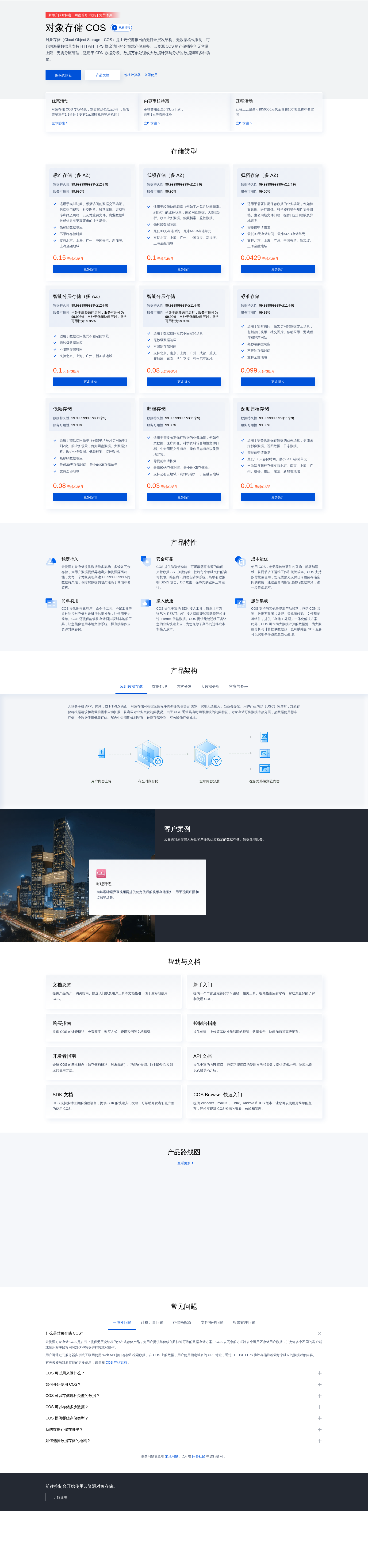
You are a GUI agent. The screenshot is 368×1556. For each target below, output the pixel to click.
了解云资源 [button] (171, 7)
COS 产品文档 (125, 1365)
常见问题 (171, 1501)
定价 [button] (74, 7)
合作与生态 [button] (151, 7)
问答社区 (198, 1501)
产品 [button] (47, 7)
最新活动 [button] (33, 7)
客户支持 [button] (132, 7)
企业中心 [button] (88, 7)
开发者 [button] (117, 7)
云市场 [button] (103, 7)
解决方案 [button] (61, 7)
